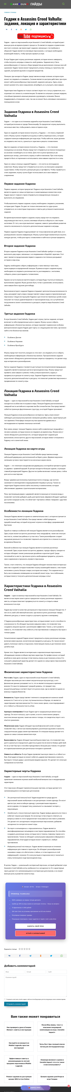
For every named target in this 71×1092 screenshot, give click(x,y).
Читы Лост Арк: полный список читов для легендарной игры (52, 1040)
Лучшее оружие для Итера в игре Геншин (52, 1072)
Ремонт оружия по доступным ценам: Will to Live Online (19, 1072)
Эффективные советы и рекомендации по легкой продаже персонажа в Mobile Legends (19, 1056)
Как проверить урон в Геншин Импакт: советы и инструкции (19, 1023)
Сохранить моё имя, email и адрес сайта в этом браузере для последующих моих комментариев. (36, 994)
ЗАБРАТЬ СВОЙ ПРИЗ (23, 926)
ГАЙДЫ (36, 4)
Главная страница (10, 12)
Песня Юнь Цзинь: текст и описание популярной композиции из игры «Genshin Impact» (52, 1023)
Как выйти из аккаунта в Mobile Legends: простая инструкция (19, 1040)
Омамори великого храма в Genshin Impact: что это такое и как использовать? (52, 1056)
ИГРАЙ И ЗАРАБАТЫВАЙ (48, 928)
